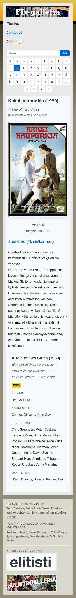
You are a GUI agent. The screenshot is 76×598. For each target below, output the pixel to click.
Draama (26, 479)
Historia (39, 479)
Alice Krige (54, 441)
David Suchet (42, 452)
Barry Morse (42, 435)
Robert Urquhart (23, 464)
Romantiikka (54, 479)
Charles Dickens (23, 414)
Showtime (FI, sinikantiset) (31, 241)
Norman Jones (47, 447)
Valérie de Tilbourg (45, 458)
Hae (64, 53)
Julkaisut (14, 33)
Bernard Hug (21, 458)
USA (15, 479)
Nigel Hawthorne (23, 447)
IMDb (16, 385)
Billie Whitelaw (35, 441)
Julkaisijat (15, 42)
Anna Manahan (47, 464)
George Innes (21, 452)
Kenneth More (22, 435)
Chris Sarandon (23, 429)
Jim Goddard (21, 400)
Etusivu (12, 24)
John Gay (44, 414)
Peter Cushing (46, 429)
